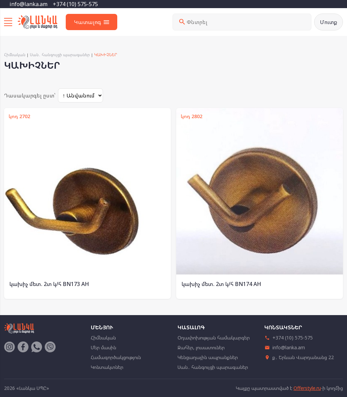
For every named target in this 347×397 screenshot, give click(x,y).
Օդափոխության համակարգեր (214, 337)
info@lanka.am (28, 4)
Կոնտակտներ (107, 367)
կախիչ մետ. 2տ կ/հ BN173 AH (49, 284)
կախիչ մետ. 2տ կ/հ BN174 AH (221, 284)
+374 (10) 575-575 (75, 4)
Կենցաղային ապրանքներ (208, 357)
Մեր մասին (103, 347)
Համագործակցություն (116, 357)
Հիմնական (14, 54)
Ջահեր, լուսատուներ (201, 347)
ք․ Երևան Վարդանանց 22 (299, 357)
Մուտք (328, 22)
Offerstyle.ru (307, 388)
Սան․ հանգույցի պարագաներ (60, 54)
